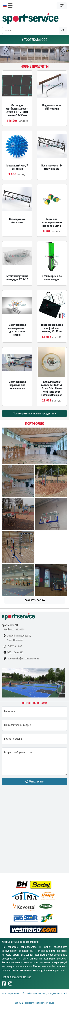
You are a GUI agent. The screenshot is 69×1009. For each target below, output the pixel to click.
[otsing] (30, 30)
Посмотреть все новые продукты (34, 413)
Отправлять (34, 781)
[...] (21, 460)
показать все (35, 600)
